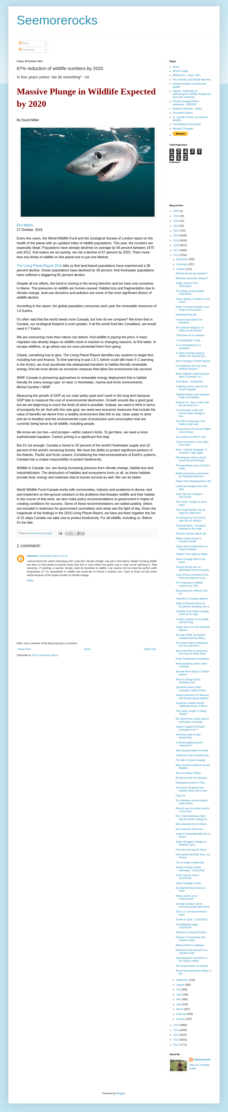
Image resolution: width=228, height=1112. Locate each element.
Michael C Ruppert (183, 128)
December (182, 259)
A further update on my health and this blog (192, 621)
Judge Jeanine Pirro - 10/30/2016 (188, 285)
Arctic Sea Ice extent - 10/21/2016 (188, 877)
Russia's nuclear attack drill (191, 533)
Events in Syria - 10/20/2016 (191, 919)
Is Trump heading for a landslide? (188, 347)
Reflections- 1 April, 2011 (186, 75)
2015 (176, 1025)
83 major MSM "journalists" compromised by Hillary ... (192, 636)
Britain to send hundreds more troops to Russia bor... (192, 308)
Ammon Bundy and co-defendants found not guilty (192, 568)
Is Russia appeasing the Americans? (189, 744)
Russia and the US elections (191, 777)
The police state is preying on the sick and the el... (192, 644)
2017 (176, 250)
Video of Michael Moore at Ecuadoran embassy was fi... (193, 605)
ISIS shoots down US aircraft (192, 965)
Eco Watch (25, 225)
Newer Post (24, 649)
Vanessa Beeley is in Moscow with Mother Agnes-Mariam (192, 697)
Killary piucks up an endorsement (186, 897)
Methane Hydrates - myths (187, 108)
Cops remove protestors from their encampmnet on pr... (192, 576)
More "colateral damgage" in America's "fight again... (191, 451)
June (179, 994)
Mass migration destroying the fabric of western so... (192, 375)
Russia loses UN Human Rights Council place (193, 430)
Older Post (150, 649)
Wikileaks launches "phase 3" (192, 278)
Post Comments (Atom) (45, 655)
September (182, 979)
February (181, 1014)
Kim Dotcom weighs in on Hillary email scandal (190, 329)
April (179, 1004)
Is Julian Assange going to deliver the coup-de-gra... (191, 355)
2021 (176, 230)
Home (87, 649)
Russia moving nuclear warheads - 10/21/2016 (190, 869)
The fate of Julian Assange (190, 760)
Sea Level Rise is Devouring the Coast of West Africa (191, 652)
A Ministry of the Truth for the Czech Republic (192, 388)
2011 (176, 1044)
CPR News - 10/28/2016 (189, 381)
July (179, 989)
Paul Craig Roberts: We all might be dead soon (190, 511)
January (181, 1019)
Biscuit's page (180, 71)
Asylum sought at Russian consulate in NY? (190, 728)
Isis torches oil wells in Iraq (191, 436)
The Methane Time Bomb (187, 124)
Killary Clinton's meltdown (190, 945)
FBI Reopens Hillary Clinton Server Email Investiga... (191, 459)
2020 (176, 235)
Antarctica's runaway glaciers (192, 598)
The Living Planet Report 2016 (39, 265)
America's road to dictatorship (192, 755)
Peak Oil (180, 795)
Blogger (120, 1093)
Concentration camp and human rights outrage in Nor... (190, 413)
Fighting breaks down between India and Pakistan (193, 396)
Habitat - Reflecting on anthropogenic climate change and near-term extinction (192, 94)
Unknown (32, 556)
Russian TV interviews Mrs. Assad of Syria (191, 939)
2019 (176, 240)
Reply (30, 580)
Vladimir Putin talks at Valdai (191, 554)
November (182, 264)
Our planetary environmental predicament (191, 802)
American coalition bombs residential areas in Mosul (191, 704)
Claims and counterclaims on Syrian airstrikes (192, 548)
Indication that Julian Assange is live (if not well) (192, 613)
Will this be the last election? (191, 273)
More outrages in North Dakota (193, 361)
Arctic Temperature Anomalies (192, 658)
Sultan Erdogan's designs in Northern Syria (191, 843)
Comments (26, 49)
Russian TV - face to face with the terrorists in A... (192, 404)
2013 (176, 1034)
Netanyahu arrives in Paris (190, 782)
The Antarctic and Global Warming (192, 79)
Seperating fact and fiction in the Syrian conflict (191, 959)
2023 (176, 220)
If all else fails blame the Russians (189, 321)
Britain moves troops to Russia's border (188, 540)
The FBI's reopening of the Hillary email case (190, 423)
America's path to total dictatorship (188, 736)
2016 (176, 255)
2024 (176, 216)
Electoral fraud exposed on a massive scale (192, 951)
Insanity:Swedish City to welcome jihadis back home (193, 905)
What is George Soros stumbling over (188, 681)
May (179, 999)
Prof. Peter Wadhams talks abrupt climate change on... (192, 818)
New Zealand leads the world (192, 750)
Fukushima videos (183, 112)
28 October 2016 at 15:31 (53, 556)
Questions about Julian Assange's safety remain (191, 689)
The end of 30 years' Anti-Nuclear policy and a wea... (192, 789)
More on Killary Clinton (188, 773)
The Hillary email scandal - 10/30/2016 (190, 292)
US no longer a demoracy (190, 862)
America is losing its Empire (191, 932)
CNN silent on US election (190, 335)
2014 (176, 1030)
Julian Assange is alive (188, 883)
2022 (176, 225)
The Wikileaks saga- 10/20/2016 (187, 926)
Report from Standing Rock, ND (193, 481)
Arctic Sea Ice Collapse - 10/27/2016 (189, 496)
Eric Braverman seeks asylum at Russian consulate (192, 720)
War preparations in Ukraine (191, 824)
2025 (176, 211)
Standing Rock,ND (186, 314)
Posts (23, 43)
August (180, 984)
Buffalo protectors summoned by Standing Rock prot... (192, 475)
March (180, 1009)
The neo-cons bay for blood (191, 849)
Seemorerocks (57, 20)
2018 (176, 245)
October (181, 269)
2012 (176, 1039)
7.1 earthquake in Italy (188, 340)
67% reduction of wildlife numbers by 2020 (189, 584)
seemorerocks (201, 1059)
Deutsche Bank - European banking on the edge (191, 527)
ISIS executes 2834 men (189, 829)
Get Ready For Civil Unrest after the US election (191, 519)
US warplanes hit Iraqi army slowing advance (191, 367)
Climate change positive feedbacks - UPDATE (186, 103)
